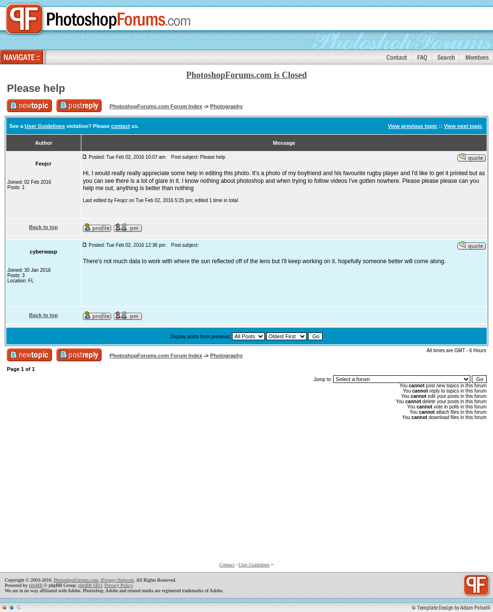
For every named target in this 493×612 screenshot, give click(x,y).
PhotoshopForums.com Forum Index (156, 106)
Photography (226, 106)
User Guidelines (45, 126)
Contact (227, 564)
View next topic (463, 126)
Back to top (43, 227)
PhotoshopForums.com (75, 580)
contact (120, 126)
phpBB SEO (90, 585)
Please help (36, 88)
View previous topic (412, 126)
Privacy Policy (118, 585)
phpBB (35, 585)
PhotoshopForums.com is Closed (246, 75)
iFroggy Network (117, 580)
